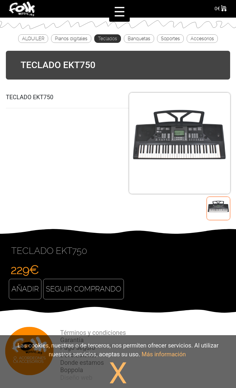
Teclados (107, 38)
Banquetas (139, 38)
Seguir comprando (83, 289)
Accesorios (202, 38)
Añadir (25, 289)
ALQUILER (33, 38)
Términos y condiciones (93, 332)
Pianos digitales (71, 38)
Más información (163, 354)
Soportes (170, 38)
